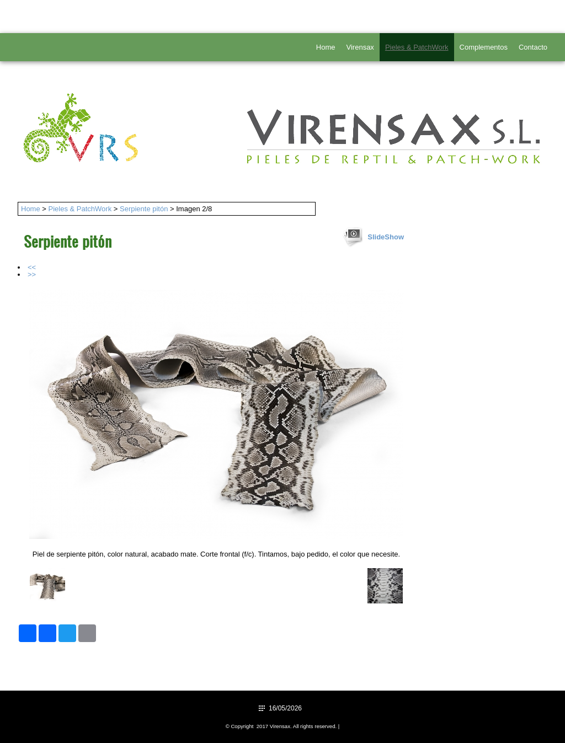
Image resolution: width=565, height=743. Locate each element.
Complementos (484, 47)
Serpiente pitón (144, 209)
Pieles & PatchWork (417, 47)
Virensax (360, 47)
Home (325, 47)
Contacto (533, 47)
